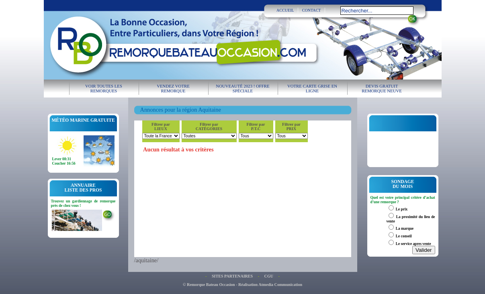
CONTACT (311, 10)
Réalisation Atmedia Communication (270, 284)
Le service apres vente (413, 244)
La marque (404, 229)
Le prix (401, 209)
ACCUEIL (285, 10)
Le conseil (404, 236)
